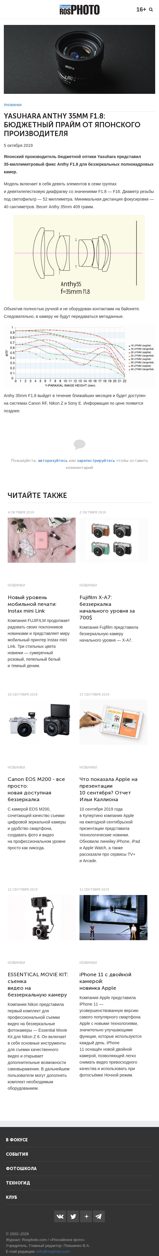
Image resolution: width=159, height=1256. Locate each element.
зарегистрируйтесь (96, 460)
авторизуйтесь (53, 460)
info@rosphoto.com (53, 1251)
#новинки (12, 104)
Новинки (16, 585)
